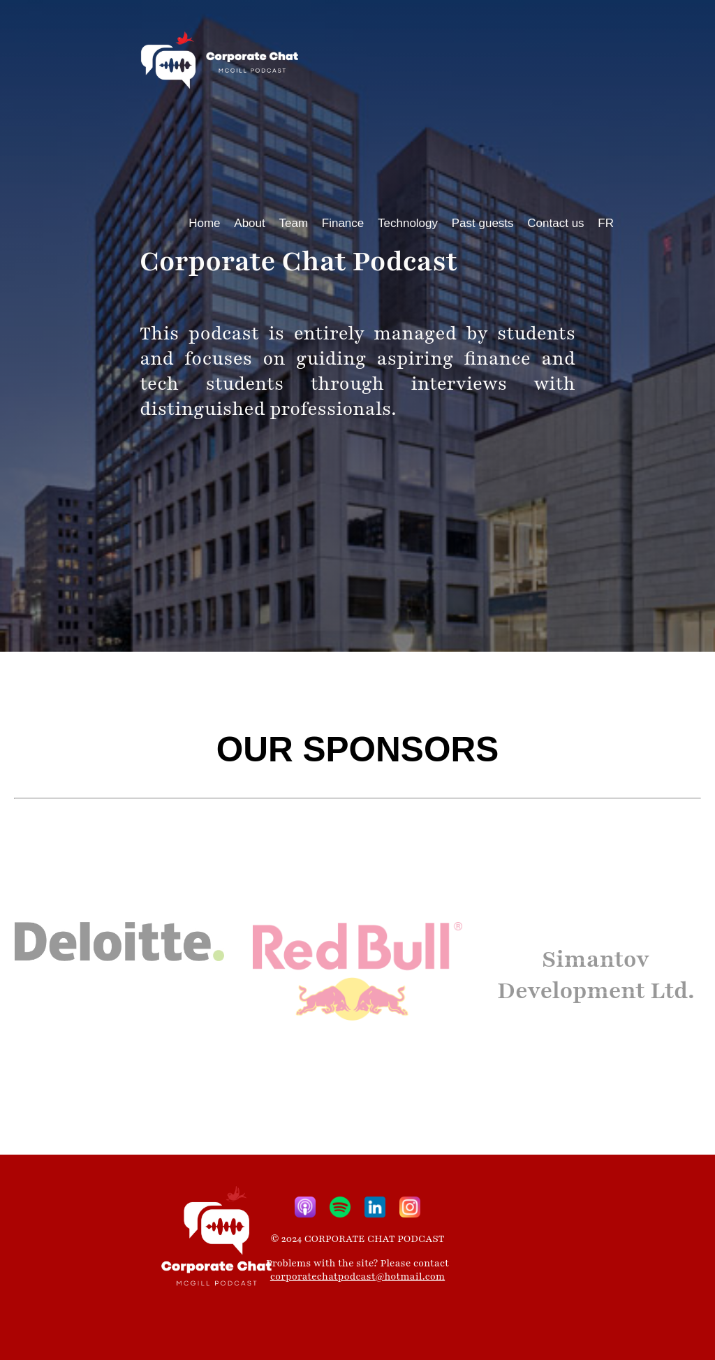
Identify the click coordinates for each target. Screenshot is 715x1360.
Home (204, 223)
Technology (408, 223)
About (249, 223)
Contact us (555, 223)
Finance (343, 223)
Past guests (483, 223)
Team (293, 223)
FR (606, 223)
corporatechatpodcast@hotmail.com (357, 1276)
